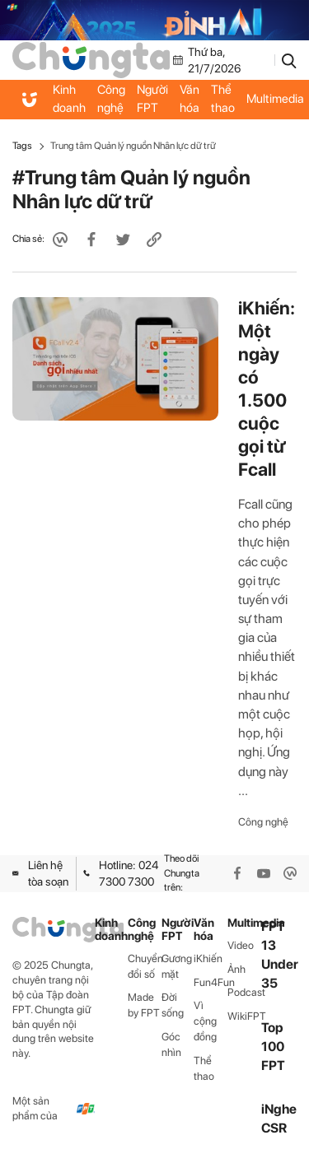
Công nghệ (111, 98)
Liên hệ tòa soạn (40, 873)
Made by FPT (144, 1005)
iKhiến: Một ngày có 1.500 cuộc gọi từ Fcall (266, 388)
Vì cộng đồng (205, 1021)
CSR (274, 1128)
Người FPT (152, 98)
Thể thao (223, 98)
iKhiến (208, 958)
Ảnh (236, 969)
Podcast (244, 992)
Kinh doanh (69, 98)
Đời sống (173, 1005)
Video (240, 945)
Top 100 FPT (273, 1046)
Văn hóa (189, 98)
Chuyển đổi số (145, 966)
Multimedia (244, 923)
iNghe (279, 1109)
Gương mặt (177, 966)
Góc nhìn (171, 1044)
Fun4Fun (210, 982)
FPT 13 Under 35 (279, 955)
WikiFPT (244, 1016)
